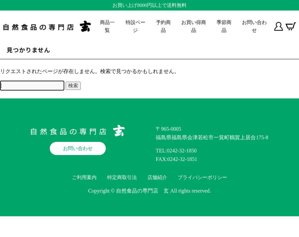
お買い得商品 (193, 26)
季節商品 (224, 26)
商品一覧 (107, 26)
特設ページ (135, 26)
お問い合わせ (254, 26)
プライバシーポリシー (202, 177)
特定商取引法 (122, 177)
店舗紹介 (157, 177)
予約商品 (163, 26)
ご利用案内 (84, 177)
